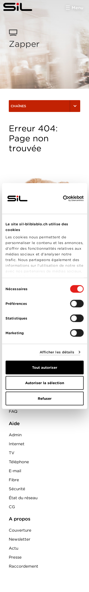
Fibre (14, 479)
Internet (16, 443)
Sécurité (17, 488)
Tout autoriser (44, 367)
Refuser (45, 398)
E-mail (15, 470)
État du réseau (23, 497)
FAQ (13, 411)
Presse (15, 557)
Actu (13, 548)
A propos (19, 519)
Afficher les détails (57, 352)
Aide (14, 423)
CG (12, 506)
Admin (15, 434)
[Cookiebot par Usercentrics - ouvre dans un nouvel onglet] (63, 198)
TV (11, 452)
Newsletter (19, 539)
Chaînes (44, 106)
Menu (77, 7)
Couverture (20, 530)
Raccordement (23, 566)
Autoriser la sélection (44, 383)
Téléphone (19, 461)
